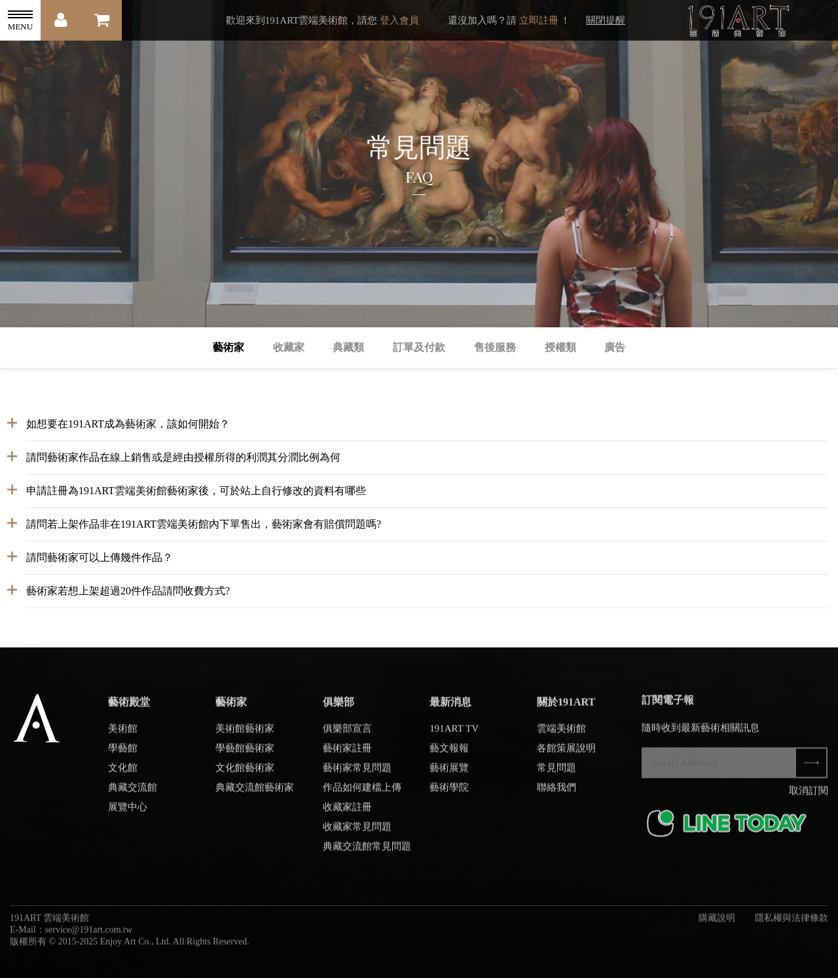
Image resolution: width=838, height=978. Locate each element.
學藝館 (122, 754)
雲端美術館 (561, 734)
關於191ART (566, 708)
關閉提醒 (605, 20)
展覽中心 (127, 813)
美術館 (122, 734)
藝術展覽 (449, 774)
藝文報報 (449, 754)
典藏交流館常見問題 (367, 852)
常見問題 (556, 774)
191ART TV (454, 734)
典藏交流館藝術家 (254, 793)
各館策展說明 (566, 754)
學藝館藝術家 (244, 754)
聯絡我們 (556, 793)
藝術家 (231, 708)
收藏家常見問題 (357, 832)
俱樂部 (338, 708)
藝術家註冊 (347, 754)
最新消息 (450, 708)
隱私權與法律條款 (791, 924)
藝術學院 (449, 793)
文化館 (122, 774)
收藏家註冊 (347, 813)
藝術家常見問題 (357, 774)
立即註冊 (538, 20)
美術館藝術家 (244, 734)
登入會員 (399, 20)
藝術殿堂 (129, 708)
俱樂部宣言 (347, 734)
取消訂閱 (808, 796)
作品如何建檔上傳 (362, 793)
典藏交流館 (132, 793)
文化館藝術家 (244, 774)
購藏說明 (717, 924)
